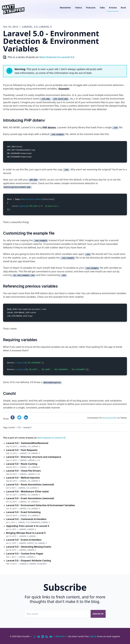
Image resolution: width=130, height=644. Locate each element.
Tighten (93, 636)
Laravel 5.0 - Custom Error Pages (24, 553)
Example (64, 88)
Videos (78, 7)
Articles (113, 7)
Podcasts (90, 7)
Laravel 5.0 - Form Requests (21, 450)
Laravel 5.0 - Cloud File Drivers (23, 470)
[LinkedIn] (42, 636)
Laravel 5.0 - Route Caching (21, 464)
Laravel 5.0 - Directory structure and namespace (33, 457)
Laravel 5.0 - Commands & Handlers (26, 519)
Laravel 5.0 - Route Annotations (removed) (30, 484)
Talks (102, 7)
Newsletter (65, 7)
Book (123, 7)
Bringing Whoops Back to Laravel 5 (26, 533)
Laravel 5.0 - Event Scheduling (23, 512)
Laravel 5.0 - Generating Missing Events (28, 546)
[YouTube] (51, 636)
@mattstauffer (110, 417)
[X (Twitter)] (34, 636)
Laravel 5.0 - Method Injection (23, 477)
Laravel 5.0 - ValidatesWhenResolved (27, 443)
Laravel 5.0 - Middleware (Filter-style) (27, 491)
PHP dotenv (49, 127)
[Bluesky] (38, 636)
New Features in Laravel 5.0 (56, 57)
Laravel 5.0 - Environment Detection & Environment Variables (40, 505)
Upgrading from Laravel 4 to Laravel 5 (27, 526)
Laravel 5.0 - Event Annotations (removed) (30, 498)
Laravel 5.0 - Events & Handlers (24, 539)
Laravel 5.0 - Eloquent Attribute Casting (28, 560)
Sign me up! (98, 614)
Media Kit (60, 636)
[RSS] (46, 636)
